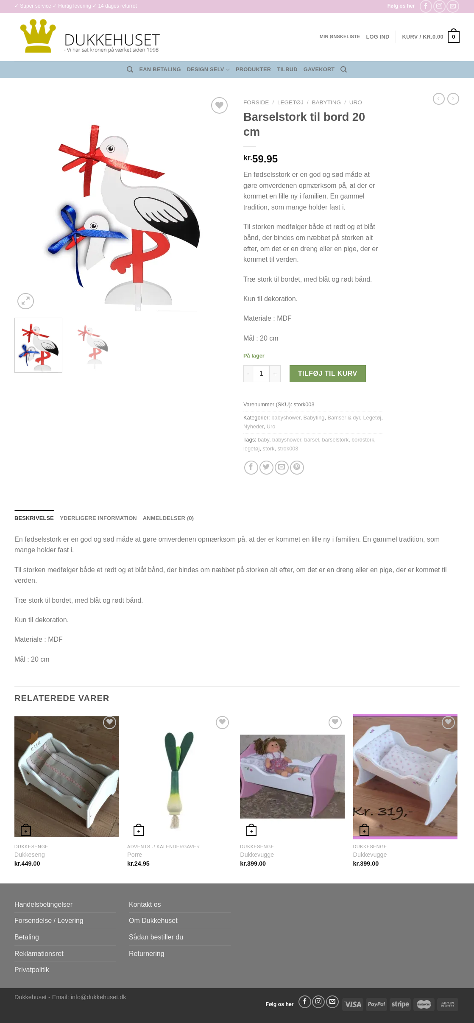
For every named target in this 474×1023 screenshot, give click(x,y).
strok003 (287, 448)
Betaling (26, 937)
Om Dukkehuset (153, 920)
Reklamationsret (39, 953)
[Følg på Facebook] (426, 6)
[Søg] (130, 69)
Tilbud (287, 69)
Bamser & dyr (344, 417)
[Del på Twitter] (266, 468)
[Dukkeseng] (66, 776)
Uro (355, 102)
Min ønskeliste (340, 36)
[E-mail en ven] (282, 468)
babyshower (285, 417)
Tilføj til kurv (327, 373)
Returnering (147, 953)
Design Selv (208, 70)
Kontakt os (145, 904)
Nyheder (253, 426)
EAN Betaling (160, 69)
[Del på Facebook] (251, 468)
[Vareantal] (261, 373)
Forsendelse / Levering (49, 920)
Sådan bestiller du (156, 937)
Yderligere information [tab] (98, 518)
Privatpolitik (31, 969)
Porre (134, 854)
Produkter (253, 69)
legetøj (251, 448)
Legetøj (290, 102)
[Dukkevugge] (292, 776)
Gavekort (319, 69)
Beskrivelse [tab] (34, 518)
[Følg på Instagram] (439, 6)
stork (269, 448)
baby (263, 439)
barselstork (335, 439)
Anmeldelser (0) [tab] (168, 518)
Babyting (326, 102)
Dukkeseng (29, 854)
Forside (256, 102)
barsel (311, 439)
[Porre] (179, 776)
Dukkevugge (257, 854)
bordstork (362, 439)
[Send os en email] (452, 6)
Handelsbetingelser (43, 904)
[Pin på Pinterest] (297, 468)
